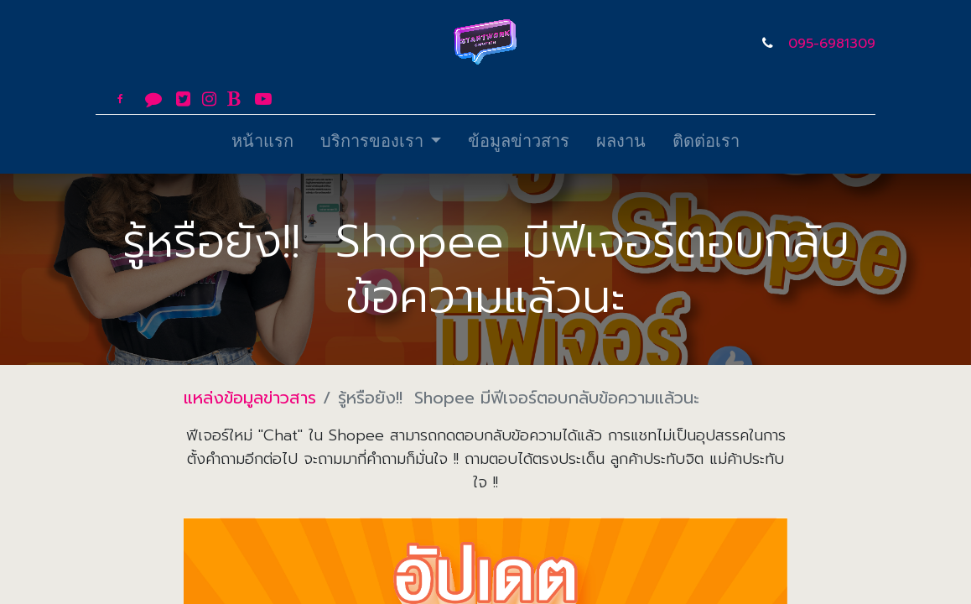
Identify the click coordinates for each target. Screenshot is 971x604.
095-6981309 (831, 44)
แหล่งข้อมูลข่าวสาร (250, 397)
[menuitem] (262, 144)
